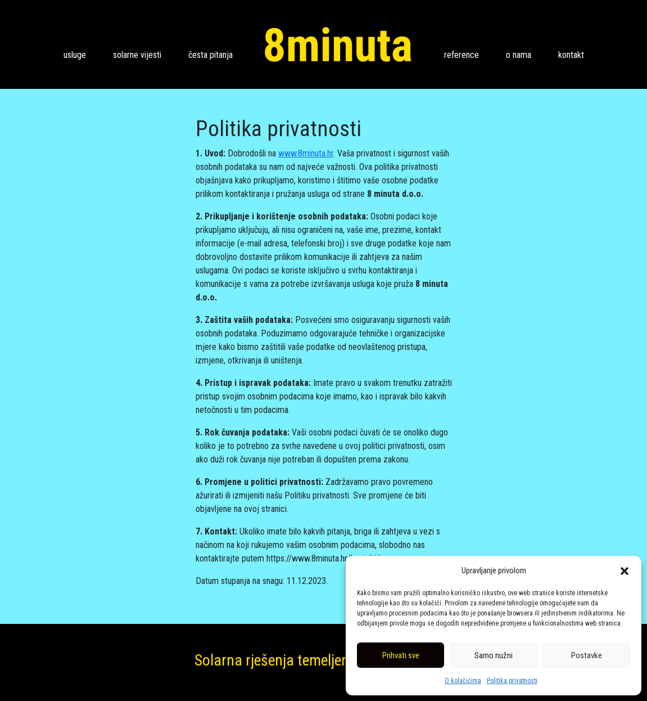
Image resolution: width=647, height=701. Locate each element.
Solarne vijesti (137, 55)
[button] (624, 570)
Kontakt (571, 55)
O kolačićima (463, 681)
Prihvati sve (400, 655)
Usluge (75, 55)
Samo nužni (493, 655)
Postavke (586, 655)
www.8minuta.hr (305, 153)
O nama (518, 55)
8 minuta (338, 44)
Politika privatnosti (512, 681)
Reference (461, 55)
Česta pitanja (210, 55)
